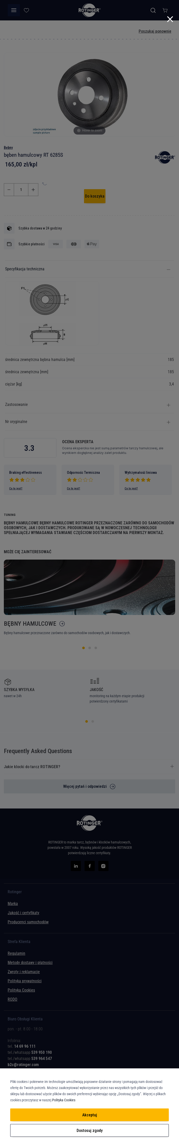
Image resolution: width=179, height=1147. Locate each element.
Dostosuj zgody (90, 1130)
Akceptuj (89, 1115)
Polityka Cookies (63, 1100)
